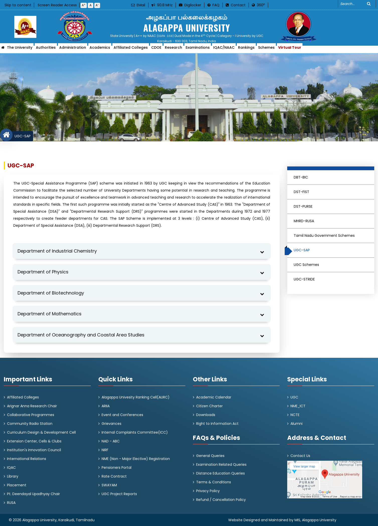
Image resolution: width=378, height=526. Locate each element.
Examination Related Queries (221, 464)
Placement (16, 485)
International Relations (26, 458)
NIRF (105, 449)
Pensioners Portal (116, 467)
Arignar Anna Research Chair (32, 405)
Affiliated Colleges (131, 48)
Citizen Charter (209, 405)
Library (12, 476)
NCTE (294, 414)
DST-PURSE (303, 206)
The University (19, 48)
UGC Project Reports (119, 493)
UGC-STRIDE (304, 279)
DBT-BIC (301, 177)
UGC (294, 397)
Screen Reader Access (57, 5)
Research (173, 48)
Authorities (46, 48)
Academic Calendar (213, 397)
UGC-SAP (22, 136)
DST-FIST (301, 191)
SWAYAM (109, 485)
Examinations (198, 48)
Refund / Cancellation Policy (221, 499)
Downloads (205, 414)
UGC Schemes (306, 264)
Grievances (111, 423)
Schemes (266, 48)
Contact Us (300, 455)
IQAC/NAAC (224, 48)
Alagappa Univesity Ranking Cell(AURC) (136, 397)
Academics (100, 48)
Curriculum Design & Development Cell (41, 432)
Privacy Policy (208, 490)
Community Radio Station (29, 423)
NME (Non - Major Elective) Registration (136, 458)
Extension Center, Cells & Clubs (34, 441)
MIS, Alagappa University (315, 519)
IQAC (11, 467)
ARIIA (106, 405)
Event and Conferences (122, 414)
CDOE (156, 48)
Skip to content (18, 5)
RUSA (11, 502)
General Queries (210, 455)
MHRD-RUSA (304, 220)
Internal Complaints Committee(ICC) (135, 432)
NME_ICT (298, 405)
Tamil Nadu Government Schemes (324, 235)
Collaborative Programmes (30, 414)
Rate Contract (114, 476)
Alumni (296, 423)
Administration (72, 48)
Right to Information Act (217, 423)
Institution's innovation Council (34, 449)
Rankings (246, 48)
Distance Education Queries (220, 473)
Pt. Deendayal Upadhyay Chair (33, 493)
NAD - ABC (111, 441)
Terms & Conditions (213, 482)
